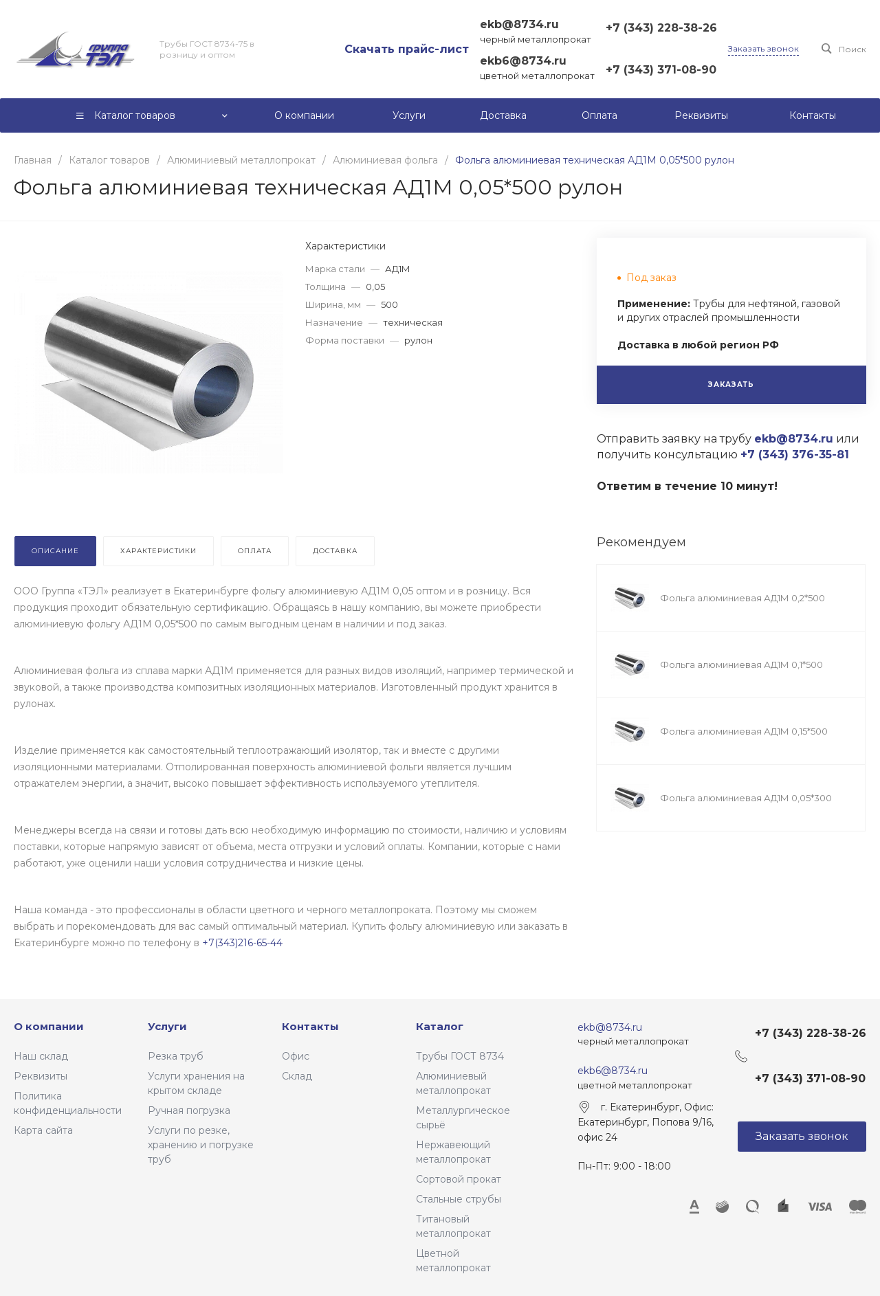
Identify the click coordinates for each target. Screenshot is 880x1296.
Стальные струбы (458, 1199)
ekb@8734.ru (519, 24)
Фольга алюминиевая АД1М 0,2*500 (742, 597)
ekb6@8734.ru (523, 60)
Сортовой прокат (458, 1179)
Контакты (310, 1026)
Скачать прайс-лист (406, 49)
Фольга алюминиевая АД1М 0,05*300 (746, 797)
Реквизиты (40, 1076)
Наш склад (41, 1056)
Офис (295, 1056)
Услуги (167, 1026)
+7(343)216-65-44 (242, 943)
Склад (297, 1076)
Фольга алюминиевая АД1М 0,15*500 (744, 731)
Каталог (439, 1026)
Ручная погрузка (189, 1110)
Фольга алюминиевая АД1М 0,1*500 (741, 664)
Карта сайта (43, 1130)
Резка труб (176, 1056)
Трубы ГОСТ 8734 (460, 1056)
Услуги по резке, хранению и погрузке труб (201, 1144)
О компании (49, 1026)
